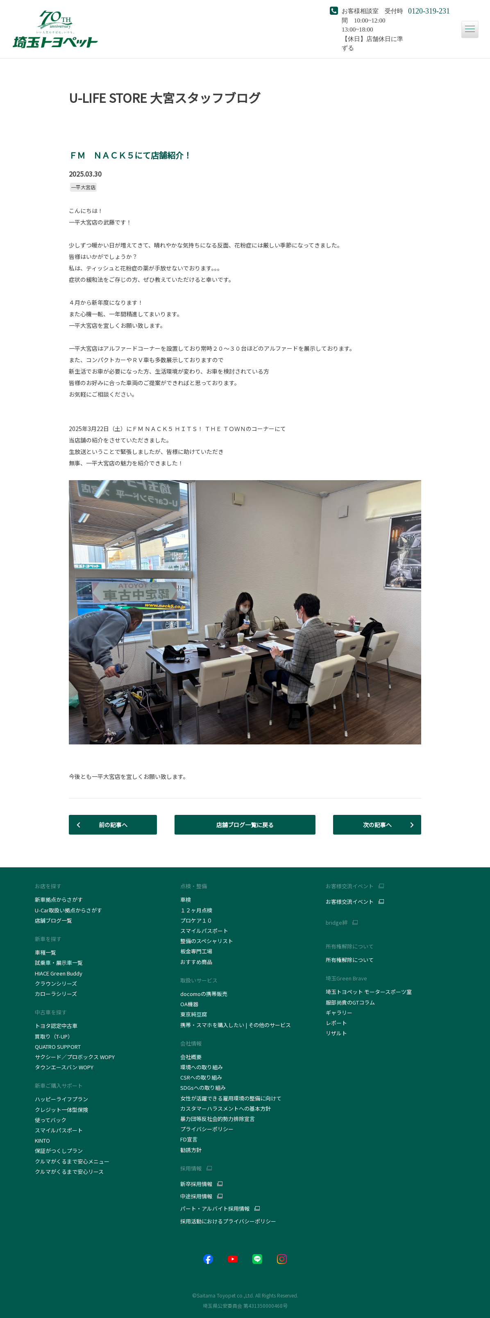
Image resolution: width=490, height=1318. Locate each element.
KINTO (42, 1140)
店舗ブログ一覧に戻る (245, 825)
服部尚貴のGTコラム (350, 1002)
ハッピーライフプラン (61, 1099)
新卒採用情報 (196, 1184)
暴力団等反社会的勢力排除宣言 (217, 1119)
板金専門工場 (196, 951)
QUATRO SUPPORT (58, 1046)
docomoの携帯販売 (203, 994)
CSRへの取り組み (201, 1077)
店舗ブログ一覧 (53, 920)
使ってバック (50, 1120)
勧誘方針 (191, 1150)
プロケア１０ (196, 920)
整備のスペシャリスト (206, 941)
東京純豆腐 (193, 1014)
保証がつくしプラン (59, 1151)
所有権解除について (350, 946)
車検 (185, 899)
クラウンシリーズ (56, 983)
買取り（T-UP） (54, 1036)
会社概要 (191, 1057)
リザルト (336, 1033)
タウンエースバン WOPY (64, 1067)
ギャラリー (339, 1012)
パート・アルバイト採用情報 (215, 1208)
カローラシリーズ (56, 994)
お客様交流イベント (350, 901)
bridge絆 (336, 922)
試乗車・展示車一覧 (59, 962)
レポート (336, 1023)
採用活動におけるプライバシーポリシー (228, 1221)
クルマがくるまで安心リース (69, 1171)
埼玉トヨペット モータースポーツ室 (369, 992)
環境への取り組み (201, 1067)
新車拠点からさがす (59, 899)
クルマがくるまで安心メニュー (72, 1161)
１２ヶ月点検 (196, 910)
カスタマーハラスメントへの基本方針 (225, 1108)
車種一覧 (45, 952)
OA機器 (189, 1004)
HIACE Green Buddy (59, 973)
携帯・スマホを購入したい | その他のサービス (235, 1025)
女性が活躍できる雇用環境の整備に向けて (230, 1098)
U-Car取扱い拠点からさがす (68, 910)
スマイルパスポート (59, 1130)
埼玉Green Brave (346, 978)
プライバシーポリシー (207, 1129)
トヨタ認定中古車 (56, 1026)
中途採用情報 (196, 1196)
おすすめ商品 (196, 962)
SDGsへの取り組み (203, 1087)
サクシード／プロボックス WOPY (75, 1057)
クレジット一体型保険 (61, 1110)
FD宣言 (188, 1139)
